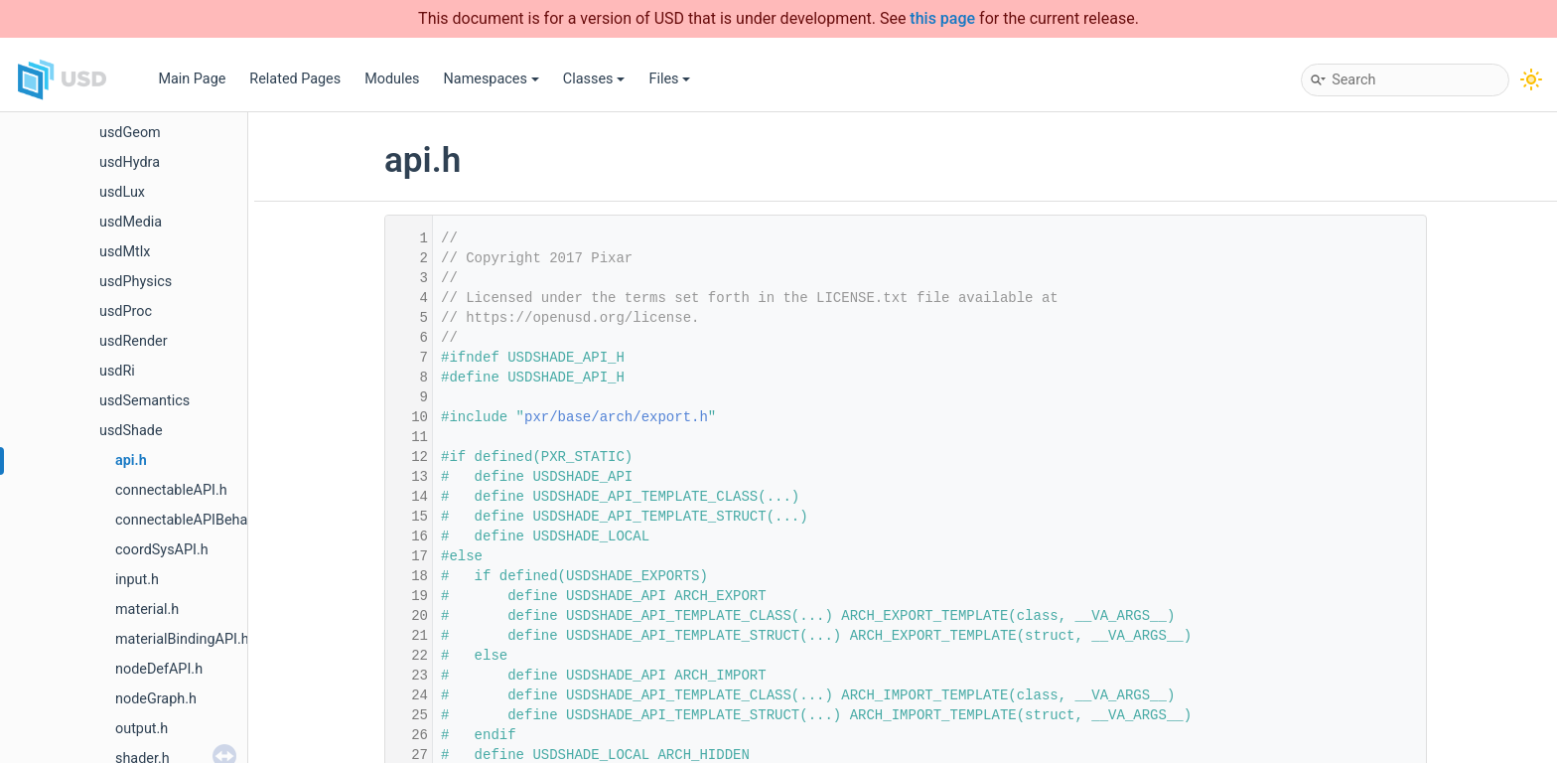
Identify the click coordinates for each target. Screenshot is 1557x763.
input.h (137, 579)
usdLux (122, 192)
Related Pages (295, 79)
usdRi (117, 371)
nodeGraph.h (156, 698)
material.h (147, 609)
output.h (141, 728)
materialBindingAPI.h (182, 639)
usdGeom (130, 132)
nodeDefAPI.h (159, 669)
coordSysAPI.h (162, 549)
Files (669, 79)
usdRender (133, 341)
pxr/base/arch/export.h (616, 417)
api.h (131, 460)
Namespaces (491, 79)
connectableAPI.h (171, 490)
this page (942, 18)
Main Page (191, 79)
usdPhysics (135, 281)
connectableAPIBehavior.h (198, 520)
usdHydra (129, 162)
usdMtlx (124, 251)
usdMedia (130, 222)
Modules (391, 79)
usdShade (131, 430)
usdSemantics (144, 400)
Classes (594, 79)
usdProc (125, 311)
